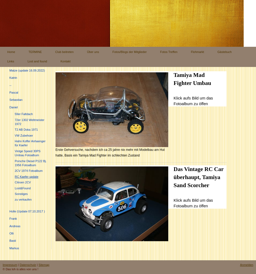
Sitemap (44, 264)
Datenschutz (28, 264)
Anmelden (246, 264)
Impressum (10, 264)
